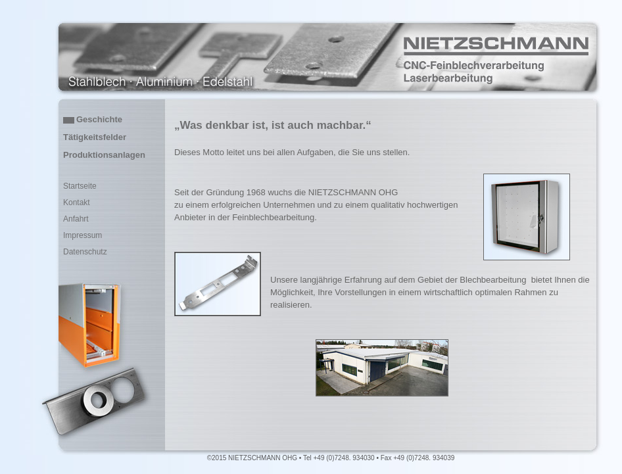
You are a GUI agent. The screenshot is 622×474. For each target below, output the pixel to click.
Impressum (82, 235)
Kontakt (76, 202)
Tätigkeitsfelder (94, 137)
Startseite (80, 186)
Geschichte (99, 119)
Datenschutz (85, 251)
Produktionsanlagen (104, 155)
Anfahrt (76, 219)
